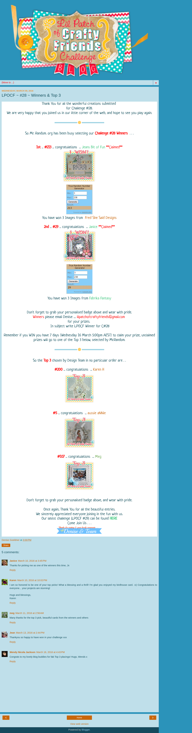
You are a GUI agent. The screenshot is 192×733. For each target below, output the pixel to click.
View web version (79, 724)
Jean (12, 632)
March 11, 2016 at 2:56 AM (30, 613)
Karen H (98, 370)
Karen (13, 580)
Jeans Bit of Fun (93, 147)
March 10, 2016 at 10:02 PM (32, 580)
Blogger (86, 729)
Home (79, 718)
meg (12, 613)
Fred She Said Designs (100, 218)
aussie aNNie (97, 413)
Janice (93, 227)
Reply (13, 570)
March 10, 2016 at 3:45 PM (32, 560)
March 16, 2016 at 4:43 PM (50, 652)
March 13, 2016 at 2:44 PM (30, 632)
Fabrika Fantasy (100, 298)
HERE (113, 519)
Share (6, 545)
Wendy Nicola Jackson (22, 652)
